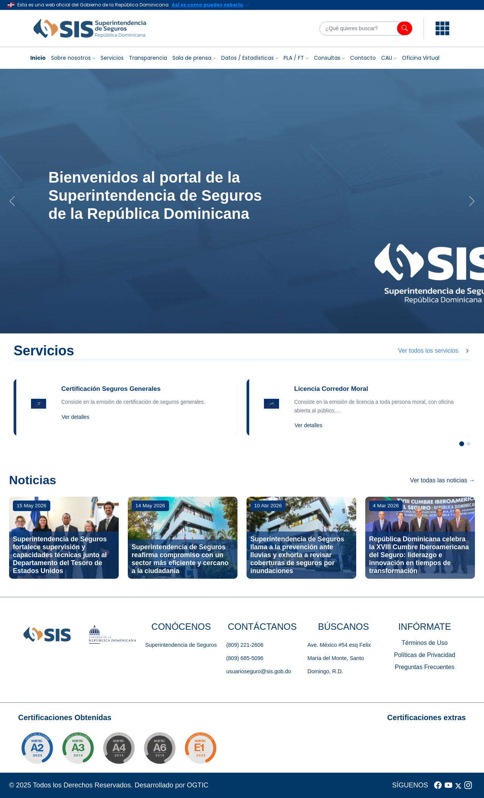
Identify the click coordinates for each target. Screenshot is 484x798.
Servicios (112, 58)
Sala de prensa (191, 58)
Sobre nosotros (71, 58)
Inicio (38, 58)
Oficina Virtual (420, 58)
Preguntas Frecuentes (424, 667)
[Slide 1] (461, 444)
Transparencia (148, 58)
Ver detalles (75, 417)
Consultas (327, 58)
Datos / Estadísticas (247, 58)
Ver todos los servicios (434, 350)
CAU (386, 58)
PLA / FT (294, 58)
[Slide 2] (468, 444)
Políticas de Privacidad (424, 655)
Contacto (363, 58)
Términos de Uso (425, 643)
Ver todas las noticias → (442, 480)
